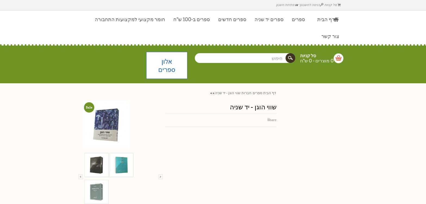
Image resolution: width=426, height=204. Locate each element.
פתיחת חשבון (285, 5)
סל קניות (332, 5)
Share (272, 120)
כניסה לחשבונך (311, 5)
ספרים (257, 93)
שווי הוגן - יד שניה (227, 93)
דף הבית (269, 93)
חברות (247, 93)
